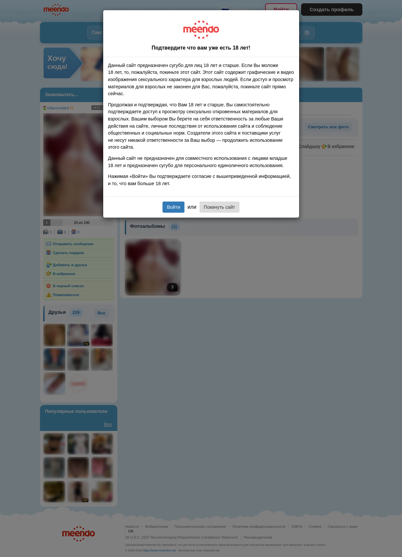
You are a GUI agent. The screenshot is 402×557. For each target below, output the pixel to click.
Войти (173, 207)
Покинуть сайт (219, 207)
